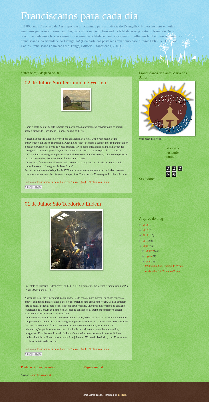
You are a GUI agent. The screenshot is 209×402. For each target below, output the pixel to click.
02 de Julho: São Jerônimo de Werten (65, 82)
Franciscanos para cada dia (79, 16)
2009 (145, 246)
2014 (145, 224)
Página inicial (93, 367)
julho (149, 261)
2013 (145, 230)
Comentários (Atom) (40, 375)
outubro (150, 250)
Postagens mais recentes (38, 367)
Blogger (122, 394)
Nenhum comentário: (99, 182)
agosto (149, 256)
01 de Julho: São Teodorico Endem (63, 204)
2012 (145, 235)
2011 (145, 241)
